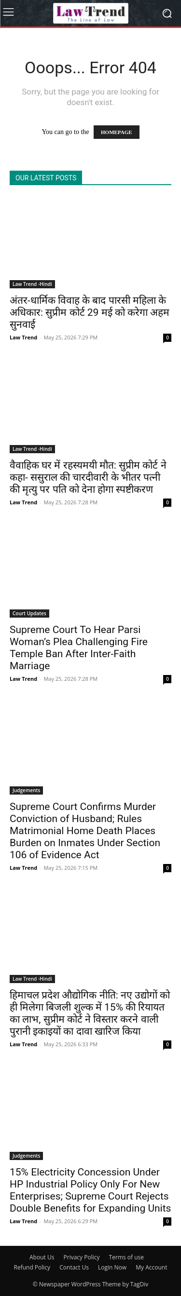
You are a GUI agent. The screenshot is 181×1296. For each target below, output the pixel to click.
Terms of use (126, 1257)
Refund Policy (32, 1267)
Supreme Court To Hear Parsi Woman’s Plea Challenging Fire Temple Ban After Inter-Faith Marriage (79, 648)
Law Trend (23, 337)
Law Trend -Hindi (32, 284)
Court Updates (29, 613)
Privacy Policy (82, 1257)
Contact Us (74, 1267)
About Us (41, 1257)
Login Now (112, 1267)
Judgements (26, 790)
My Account (151, 1267)
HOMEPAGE (116, 132)
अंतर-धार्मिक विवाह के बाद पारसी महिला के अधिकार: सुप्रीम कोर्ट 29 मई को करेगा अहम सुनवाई (89, 312)
